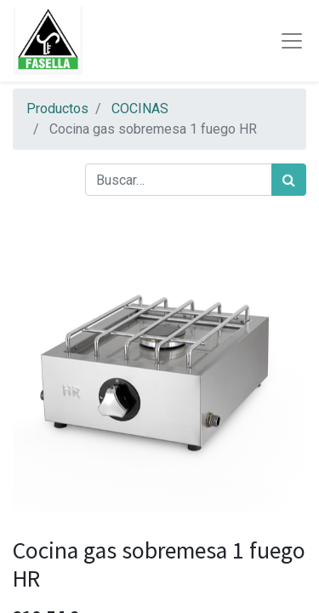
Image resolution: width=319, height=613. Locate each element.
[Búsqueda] (288, 179)
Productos (57, 108)
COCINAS (139, 108)
